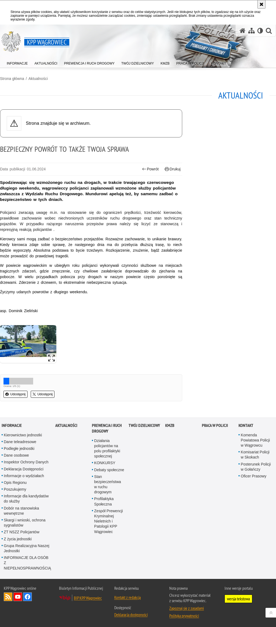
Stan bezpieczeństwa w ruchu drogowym (107, 484)
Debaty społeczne (109, 470)
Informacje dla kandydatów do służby (26, 498)
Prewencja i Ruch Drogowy (107, 428)
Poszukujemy (15, 489)
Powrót (150, 169)
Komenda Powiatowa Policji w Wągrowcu (255, 440)
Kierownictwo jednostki (23, 435)
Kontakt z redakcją (127, 597)
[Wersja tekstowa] (260, 30)
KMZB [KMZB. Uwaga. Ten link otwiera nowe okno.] (169, 425)
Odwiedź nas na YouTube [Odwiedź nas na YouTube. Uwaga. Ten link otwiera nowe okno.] (17, 596)
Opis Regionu (15, 482)
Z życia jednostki (18, 539)
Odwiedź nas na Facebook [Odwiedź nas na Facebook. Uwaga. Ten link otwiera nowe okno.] (27, 596)
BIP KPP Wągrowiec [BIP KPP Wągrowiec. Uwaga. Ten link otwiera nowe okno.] (88, 598)
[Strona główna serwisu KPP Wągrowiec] (243, 30)
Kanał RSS (8, 596)
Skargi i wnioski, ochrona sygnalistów (25, 522)
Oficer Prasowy (253, 476)
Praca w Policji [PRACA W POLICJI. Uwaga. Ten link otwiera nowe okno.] (215, 425)
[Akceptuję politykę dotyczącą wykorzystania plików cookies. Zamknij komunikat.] (261, 4)
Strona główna (12, 78)
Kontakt (246, 425)
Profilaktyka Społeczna (103, 501)
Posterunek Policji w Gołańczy (256, 466)
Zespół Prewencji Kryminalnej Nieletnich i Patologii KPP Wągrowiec (108, 521)
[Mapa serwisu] (251, 30)
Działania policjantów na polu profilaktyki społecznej (107, 449)
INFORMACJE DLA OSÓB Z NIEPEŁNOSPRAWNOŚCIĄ (27, 562)
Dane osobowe (16, 455)
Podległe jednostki (19, 448)
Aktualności (38, 78)
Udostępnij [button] (15, 394)
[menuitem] (17, 62)
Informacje (12, 425)
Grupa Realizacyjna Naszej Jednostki (26, 548)
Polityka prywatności (184, 615)
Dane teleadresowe (20, 442)
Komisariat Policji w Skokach (255, 454)
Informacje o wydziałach (24, 476)
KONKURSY (104, 463)
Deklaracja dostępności (131, 614)
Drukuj (173, 169)
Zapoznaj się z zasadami (186, 608)
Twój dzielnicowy (144, 425)
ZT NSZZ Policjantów (21, 532)
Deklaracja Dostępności (23, 469)
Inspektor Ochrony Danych (26, 462)
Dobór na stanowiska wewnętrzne (21, 510)
